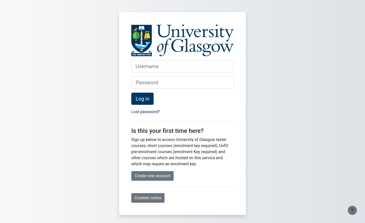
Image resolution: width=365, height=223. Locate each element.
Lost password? (145, 111)
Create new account (152, 175)
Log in (142, 99)
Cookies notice (148, 197)
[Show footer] (352, 210)
